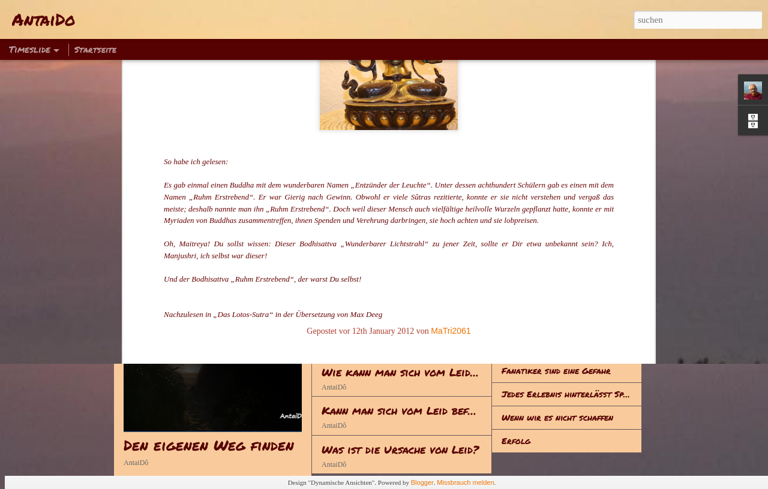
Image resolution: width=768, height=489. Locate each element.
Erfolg (516, 440)
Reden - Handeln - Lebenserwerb (409, 295)
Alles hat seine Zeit (542, 347)
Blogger (422, 482)
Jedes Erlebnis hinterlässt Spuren (572, 394)
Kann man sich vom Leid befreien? (411, 410)
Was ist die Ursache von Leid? (400, 449)
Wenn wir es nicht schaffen (557, 417)
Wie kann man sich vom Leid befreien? (422, 372)
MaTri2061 (450, 165)
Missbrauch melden (465, 482)
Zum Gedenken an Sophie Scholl (567, 324)
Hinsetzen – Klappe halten (555, 300)
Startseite (95, 49)
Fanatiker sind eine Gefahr (556, 370)
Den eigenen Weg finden (209, 444)
